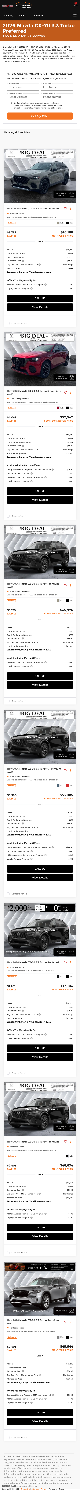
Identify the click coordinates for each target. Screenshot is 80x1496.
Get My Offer (40, 116)
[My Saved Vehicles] (76, 4)
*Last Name (48, 83)
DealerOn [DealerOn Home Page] (25, 1489)
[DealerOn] (9, 1485)
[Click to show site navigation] (75, 16)
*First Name (14, 83)
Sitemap (35, 1489)
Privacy (44, 1489)
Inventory (8, 15)
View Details (40, 307)
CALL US (40, 298)
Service (22, 15)
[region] (40, 269)
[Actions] (70, 208)
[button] (73, 176)
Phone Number (49, 93)
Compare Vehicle (19, 323)
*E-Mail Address (16, 93)
